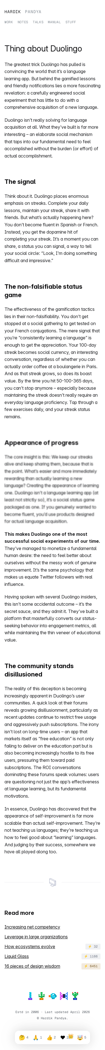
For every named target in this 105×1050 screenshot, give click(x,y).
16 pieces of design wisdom (32, 966)
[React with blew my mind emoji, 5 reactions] (81, 1037)
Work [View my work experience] (8, 21)
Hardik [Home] (22, 11)
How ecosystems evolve (29, 946)
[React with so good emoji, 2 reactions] (51, 1037)
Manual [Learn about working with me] (54, 21)
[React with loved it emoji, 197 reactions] (66, 1037)
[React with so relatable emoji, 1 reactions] (37, 1037)
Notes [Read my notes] (23, 21)
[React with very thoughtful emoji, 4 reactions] (23, 1037)
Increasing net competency (32, 927)
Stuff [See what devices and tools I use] (71, 21)
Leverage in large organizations (36, 936)
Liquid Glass (16, 956)
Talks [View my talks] (38, 21)
